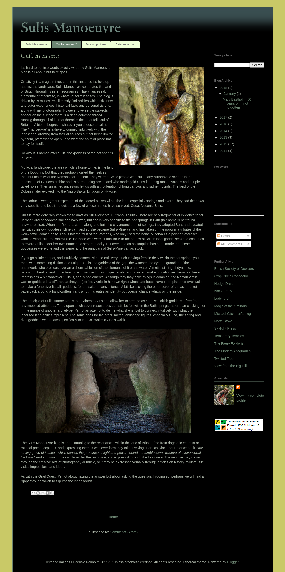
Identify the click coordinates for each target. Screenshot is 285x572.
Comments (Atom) (124, 532)
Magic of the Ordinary (230, 306)
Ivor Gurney (223, 291)
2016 (224, 124)
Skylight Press (225, 328)
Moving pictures (96, 44)
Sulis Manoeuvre (71, 28)
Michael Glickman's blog (232, 314)
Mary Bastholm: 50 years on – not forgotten (237, 103)
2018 (224, 88)
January (230, 94)
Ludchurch (222, 298)
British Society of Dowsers (234, 269)
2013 (224, 137)
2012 (224, 144)
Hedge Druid (224, 284)
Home (113, 517)
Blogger (233, 562)
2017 (224, 117)
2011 (224, 151)
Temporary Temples (229, 336)
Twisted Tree (224, 359)
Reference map (125, 44)
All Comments (229, 244)
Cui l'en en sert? (66, 44)
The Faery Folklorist (229, 343)
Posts (223, 236)
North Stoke (223, 321)
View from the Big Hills (231, 366)
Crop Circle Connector (231, 276)
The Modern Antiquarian (232, 351)
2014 (224, 131)
